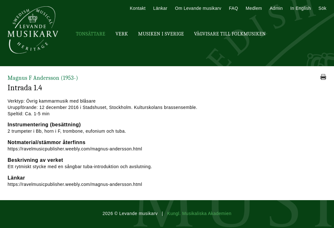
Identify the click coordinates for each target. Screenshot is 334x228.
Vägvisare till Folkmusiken (230, 34)
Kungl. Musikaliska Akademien (199, 213)
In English (300, 8)
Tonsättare (90, 34)
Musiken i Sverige (161, 34)
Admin (276, 8)
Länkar (160, 8)
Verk (121, 34)
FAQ (233, 8)
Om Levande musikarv (198, 8)
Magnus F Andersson (43, 78)
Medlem (254, 8)
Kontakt (138, 8)
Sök (322, 8)
